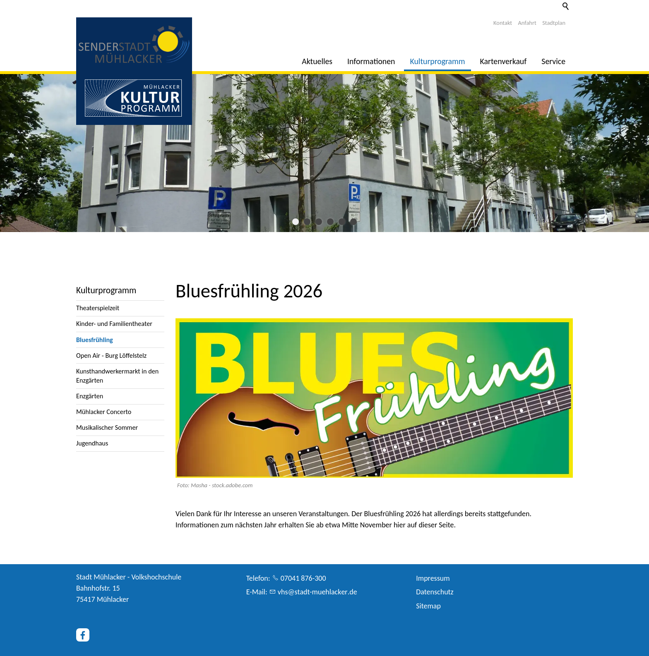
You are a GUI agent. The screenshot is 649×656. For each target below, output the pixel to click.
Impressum (432, 578)
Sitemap (428, 606)
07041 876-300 (303, 578)
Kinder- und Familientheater (114, 324)
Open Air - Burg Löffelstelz (111, 355)
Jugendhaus (92, 443)
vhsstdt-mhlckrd (317, 591)
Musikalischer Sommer (107, 427)
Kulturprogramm (437, 61)
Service (553, 61)
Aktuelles (317, 61)
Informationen (371, 61)
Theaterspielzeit (97, 308)
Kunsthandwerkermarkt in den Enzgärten (117, 376)
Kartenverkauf (503, 61)
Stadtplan (553, 22)
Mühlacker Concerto (103, 412)
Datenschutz (434, 591)
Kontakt (502, 22)
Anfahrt (527, 22)
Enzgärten (89, 396)
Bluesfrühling (94, 340)
